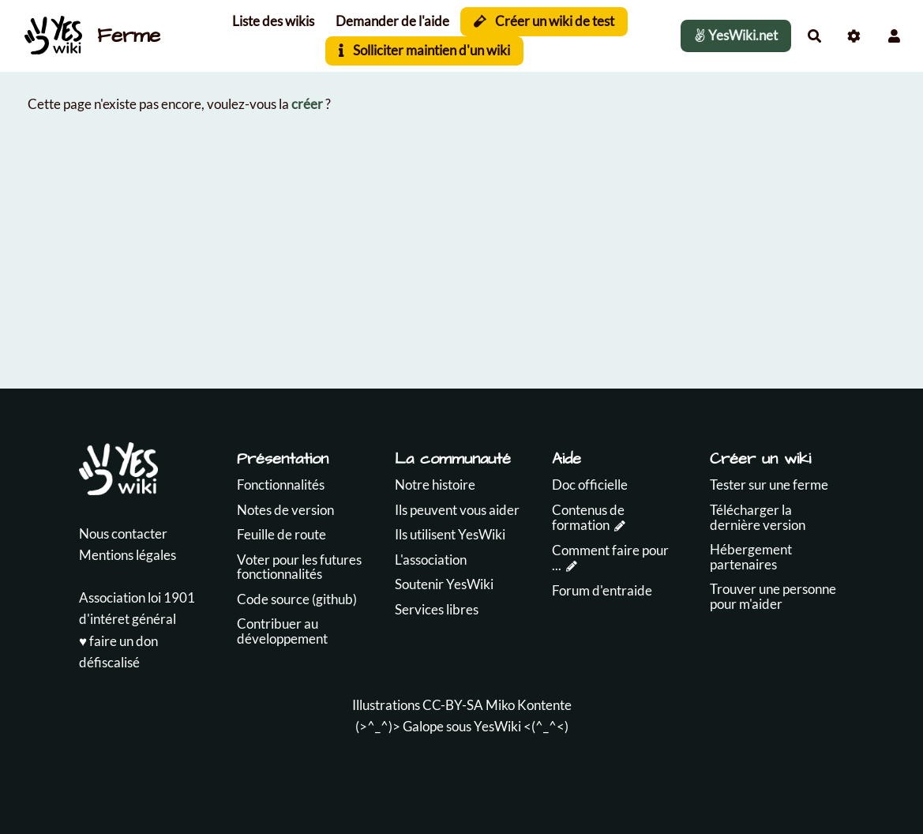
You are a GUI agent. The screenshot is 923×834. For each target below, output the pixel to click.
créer (307, 104)
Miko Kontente (529, 705)
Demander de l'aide (392, 21)
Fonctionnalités (281, 484)
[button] (894, 36)
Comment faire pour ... (610, 557)
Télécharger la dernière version (757, 517)
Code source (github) (297, 599)
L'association (431, 559)
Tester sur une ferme (769, 484)
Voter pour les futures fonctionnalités (299, 567)
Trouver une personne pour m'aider (773, 596)
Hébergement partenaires (751, 557)
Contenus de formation (588, 517)
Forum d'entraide (602, 590)
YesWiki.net (736, 35)
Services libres (436, 609)
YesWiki (497, 726)
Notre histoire (435, 484)
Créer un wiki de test (544, 21)
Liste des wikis (273, 21)
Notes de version (285, 510)
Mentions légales (127, 555)
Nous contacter (123, 533)
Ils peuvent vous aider (457, 510)
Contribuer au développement (282, 631)
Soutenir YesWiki (444, 584)
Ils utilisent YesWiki (450, 534)
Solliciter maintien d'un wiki (424, 50)
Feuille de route (281, 534)
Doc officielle (590, 484)
